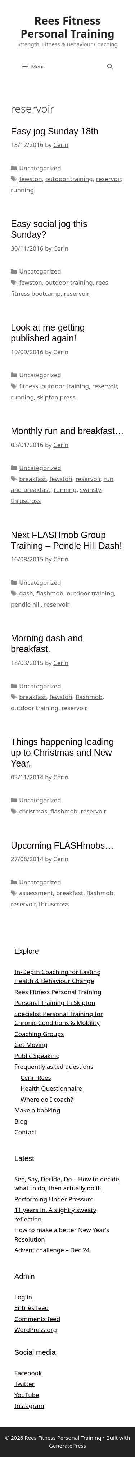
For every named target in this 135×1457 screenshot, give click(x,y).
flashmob (49, 593)
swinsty (90, 489)
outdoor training (69, 179)
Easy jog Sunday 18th (54, 131)
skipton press (56, 397)
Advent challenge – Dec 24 (52, 1250)
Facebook (28, 1373)
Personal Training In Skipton (54, 1002)
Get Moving (31, 1044)
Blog (20, 1121)
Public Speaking (37, 1056)
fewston (30, 179)
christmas (33, 811)
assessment (36, 893)
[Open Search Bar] (110, 66)
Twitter (24, 1384)
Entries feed (31, 1308)
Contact (25, 1132)
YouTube (26, 1395)
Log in (23, 1297)
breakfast (32, 479)
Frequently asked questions (53, 1066)
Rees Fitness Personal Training (67, 27)
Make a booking (37, 1110)
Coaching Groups (39, 1034)
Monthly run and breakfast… (67, 431)
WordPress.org (35, 1329)
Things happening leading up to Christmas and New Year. (62, 752)
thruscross (26, 501)
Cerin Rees (36, 1077)
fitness (28, 386)
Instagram (29, 1405)
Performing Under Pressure (54, 1199)
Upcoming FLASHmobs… (62, 845)
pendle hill (26, 604)
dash (26, 593)
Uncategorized (40, 168)
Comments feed (37, 1319)
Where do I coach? (47, 1099)
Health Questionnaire (51, 1088)
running (22, 190)
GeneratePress (67, 1445)
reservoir (108, 179)
